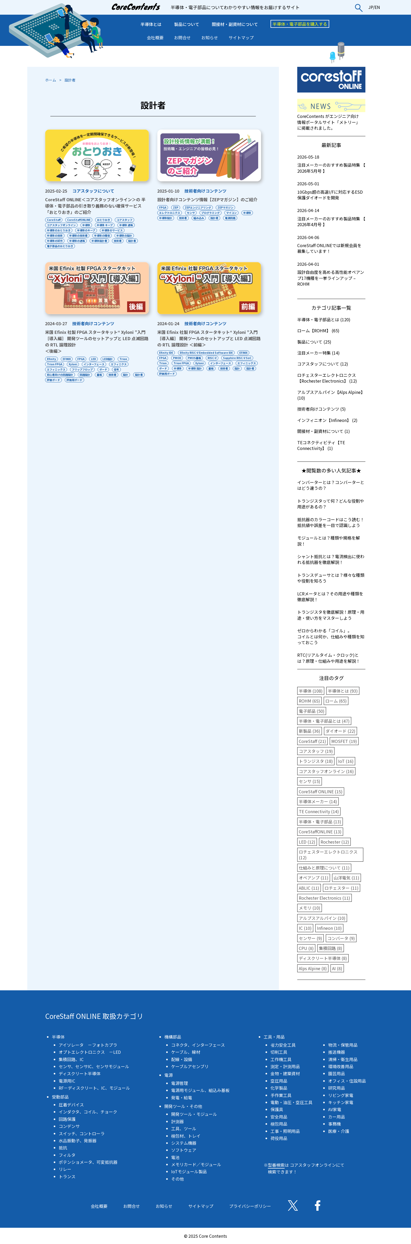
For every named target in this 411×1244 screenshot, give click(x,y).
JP (370, 7)
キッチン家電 (340, 1102)
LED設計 (109, 359)
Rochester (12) (335, 842)
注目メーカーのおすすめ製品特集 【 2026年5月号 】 (331, 164)
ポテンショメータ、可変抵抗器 (88, 1162)
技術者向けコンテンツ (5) (321, 409)
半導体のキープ (86, 230)
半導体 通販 (127, 225)
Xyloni (73, 364)
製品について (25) (314, 342)
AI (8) (337, 968)
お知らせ (209, 37)
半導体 (86, 225)
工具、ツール (183, 1128)
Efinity (51, 359)
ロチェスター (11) (342, 888)
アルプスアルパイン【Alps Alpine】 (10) (331, 395)
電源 (168, 1075)
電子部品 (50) (312, 711)
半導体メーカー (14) (318, 801)
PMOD (177, 358)
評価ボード (68, 380)
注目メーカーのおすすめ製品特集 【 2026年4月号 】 (331, 217)
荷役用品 (279, 1138)
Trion (124, 359)
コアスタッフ (125, 220)
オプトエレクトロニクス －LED (90, 1052)
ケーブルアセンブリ (190, 1066)
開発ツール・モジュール (194, 1114)
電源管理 (179, 1083)
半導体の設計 (125, 235)
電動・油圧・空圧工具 (291, 1102)
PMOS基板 (194, 358)
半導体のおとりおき (59, 230)
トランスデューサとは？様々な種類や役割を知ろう (330, 578)
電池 (175, 1157)
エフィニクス (119, 364)
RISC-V (212, 358)
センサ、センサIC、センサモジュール (94, 1066)
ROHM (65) (309, 701)
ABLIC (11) (309, 888)
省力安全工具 (283, 1045)
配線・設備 (181, 1059)
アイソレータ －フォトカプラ (88, 1045)
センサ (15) (309, 781)
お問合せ (182, 37)
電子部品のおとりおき (60, 246)
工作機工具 (281, 1059)
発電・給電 (181, 1097)
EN (377, 7)
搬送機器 (336, 1052)
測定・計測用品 (285, 1066)
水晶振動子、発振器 (77, 1140)
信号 (117, 369)
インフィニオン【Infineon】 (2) (327, 420)
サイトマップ (241, 37)
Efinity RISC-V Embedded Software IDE (206, 353)
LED (94, 359)
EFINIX (67, 359)
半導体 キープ (105, 225)
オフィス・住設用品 (347, 1081)
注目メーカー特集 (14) (318, 353)
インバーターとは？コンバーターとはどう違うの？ (330, 485)
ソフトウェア (183, 1150)
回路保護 (67, 1119)
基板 (99, 375)
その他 (177, 1179)
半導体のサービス (112, 230)
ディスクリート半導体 (79, 1073)
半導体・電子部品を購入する (300, 24)
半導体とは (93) (343, 691)
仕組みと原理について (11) (324, 868)
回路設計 (85, 375)
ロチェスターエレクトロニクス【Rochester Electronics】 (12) (327, 378)
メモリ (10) (309, 908)
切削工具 (279, 1052)
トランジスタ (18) (316, 761)
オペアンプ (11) (313, 877)
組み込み (199, 218)
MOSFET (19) (344, 741)
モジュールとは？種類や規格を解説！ (328, 541)
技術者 (118, 241)
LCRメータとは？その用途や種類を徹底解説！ (330, 596)
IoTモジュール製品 (189, 1171)
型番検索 (276, 1165)
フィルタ (67, 1155)
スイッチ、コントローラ (82, 1133)
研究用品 (336, 1088)
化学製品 (279, 1088)
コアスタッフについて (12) (322, 364)
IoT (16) (346, 761)
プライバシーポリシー (250, 1206)
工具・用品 (274, 1037)
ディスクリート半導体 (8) (323, 958)
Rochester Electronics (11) (324, 898)
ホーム (50, 80)
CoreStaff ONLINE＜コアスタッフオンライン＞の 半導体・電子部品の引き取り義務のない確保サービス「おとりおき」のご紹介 (95, 205)
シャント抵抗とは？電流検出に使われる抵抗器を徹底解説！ (330, 559)
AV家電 (334, 1109)
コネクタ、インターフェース (198, 1045)
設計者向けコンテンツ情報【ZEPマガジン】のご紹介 (207, 199)
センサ (191, 213)
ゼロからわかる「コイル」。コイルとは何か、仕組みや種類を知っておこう (330, 636)
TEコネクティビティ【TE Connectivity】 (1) (321, 445)
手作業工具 (281, 1095)
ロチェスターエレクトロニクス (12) (328, 855)
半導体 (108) (311, 691)
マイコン (232, 213)
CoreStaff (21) (312, 741)
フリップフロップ (82, 369)
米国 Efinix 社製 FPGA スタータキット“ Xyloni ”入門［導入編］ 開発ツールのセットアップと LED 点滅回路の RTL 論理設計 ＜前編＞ (209, 338)
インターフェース (94, 364)
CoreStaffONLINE (79, 220)
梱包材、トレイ (186, 1136)
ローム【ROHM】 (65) (318, 330)
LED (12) (307, 842)
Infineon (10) (329, 928)
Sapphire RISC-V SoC (238, 358)
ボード (104, 369)
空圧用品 (279, 1081)
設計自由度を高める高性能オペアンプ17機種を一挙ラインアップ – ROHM (331, 274)
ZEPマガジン (226, 207)
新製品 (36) (309, 731)
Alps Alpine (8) (313, 968)
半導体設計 (165, 218)
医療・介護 (338, 1131)
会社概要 (155, 37)
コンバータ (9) (341, 938)
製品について (186, 24)
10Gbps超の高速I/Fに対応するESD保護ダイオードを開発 (331, 191)
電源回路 (231, 218)
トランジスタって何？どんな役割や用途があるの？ (330, 504)
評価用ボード (89, 380)
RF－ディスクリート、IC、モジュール (94, 1088)
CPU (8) (306, 948)
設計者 (133, 241)
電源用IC (67, 1081)
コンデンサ (69, 1126)
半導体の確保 (102, 235)
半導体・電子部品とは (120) (323, 319)
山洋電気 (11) (346, 877)
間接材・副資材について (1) (323, 431)
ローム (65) (336, 701)
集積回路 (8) (330, 948)
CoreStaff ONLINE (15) (321, 791)
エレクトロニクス (169, 213)
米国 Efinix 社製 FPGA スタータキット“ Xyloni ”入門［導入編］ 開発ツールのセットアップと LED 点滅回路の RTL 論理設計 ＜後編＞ (96, 341)
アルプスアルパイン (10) (322, 918)
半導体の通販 (77, 241)
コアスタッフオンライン (61, 225)
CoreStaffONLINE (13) (320, 831)
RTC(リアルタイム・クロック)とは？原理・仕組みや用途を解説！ (328, 658)
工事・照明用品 (285, 1131)
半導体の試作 (55, 241)
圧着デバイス (71, 1104)
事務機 (334, 1124)
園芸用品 (336, 1073)
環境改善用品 (340, 1066)
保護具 (277, 1109)
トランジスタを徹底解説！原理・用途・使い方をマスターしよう (330, 615)
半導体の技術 (55, 235)
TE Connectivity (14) (319, 811)
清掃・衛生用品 (343, 1059)
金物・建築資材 (285, 1073)
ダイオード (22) (340, 731)
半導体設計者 (100, 241)
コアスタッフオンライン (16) (326, 771)
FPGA (162, 207)
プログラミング (211, 213)
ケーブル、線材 (185, 1052)
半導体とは (150, 24)
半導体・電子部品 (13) (320, 821)
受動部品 (60, 1097)
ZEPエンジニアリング (198, 207)
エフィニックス (56, 369)
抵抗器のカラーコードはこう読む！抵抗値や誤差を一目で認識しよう (330, 522)
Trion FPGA (54, 364)
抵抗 (63, 1147)
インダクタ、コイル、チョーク (88, 1112)
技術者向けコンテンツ (205, 191)
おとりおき (104, 220)
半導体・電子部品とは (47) (324, 721)
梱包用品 (279, 1124)
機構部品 (172, 1037)
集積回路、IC (71, 1059)
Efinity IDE (166, 353)
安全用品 (279, 1116)
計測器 (177, 1121)
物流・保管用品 (343, 1045)
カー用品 (336, 1116)
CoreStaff (54, 220)
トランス (67, 1176)
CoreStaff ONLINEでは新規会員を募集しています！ (331, 244)
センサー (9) (310, 938)
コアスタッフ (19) (316, 751)
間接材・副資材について (235, 24)
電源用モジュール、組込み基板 (200, 1090)
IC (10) (305, 928)
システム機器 (183, 1143)
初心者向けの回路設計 (60, 375)
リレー (65, 1169)
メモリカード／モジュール (196, 1164)
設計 (126, 375)
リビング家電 (340, 1095)
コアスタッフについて (93, 191)
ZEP (175, 207)
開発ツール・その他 (183, 1106)
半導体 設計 (220, 368)
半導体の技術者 (78, 235)
